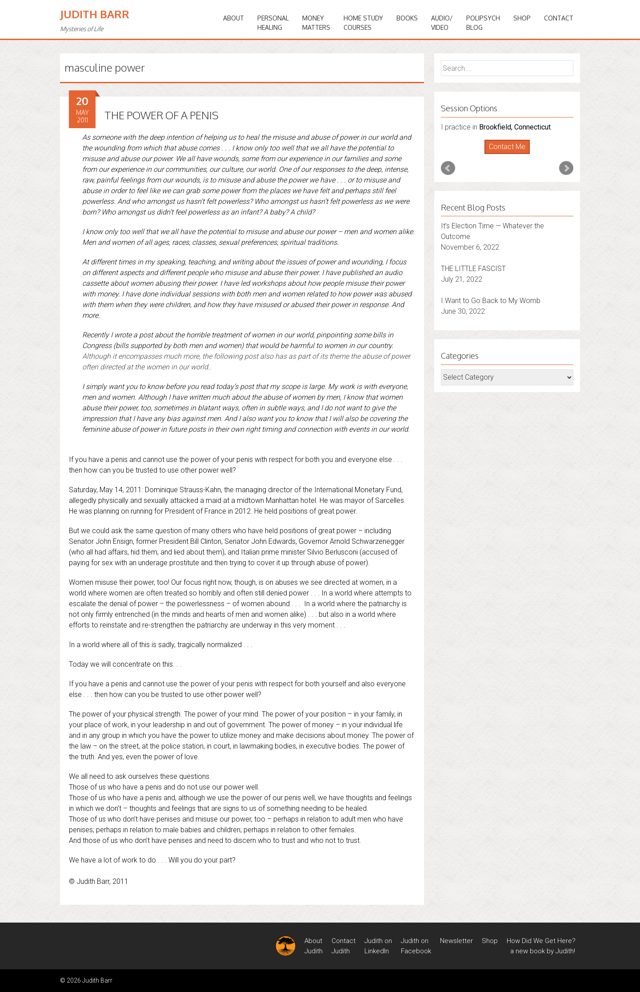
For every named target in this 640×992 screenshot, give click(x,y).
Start (504, 154)
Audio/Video (442, 22)
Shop (522, 18)
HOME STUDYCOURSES (363, 22)
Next (566, 168)
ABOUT (233, 18)
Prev (448, 168)
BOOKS (407, 18)
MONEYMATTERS (316, 22)
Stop (511, 154)
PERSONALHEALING (273, 22)
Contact (558, 18)
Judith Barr (94, 14)
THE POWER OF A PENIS (161, 115)
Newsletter (456, 941)
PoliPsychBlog (483, 22)
